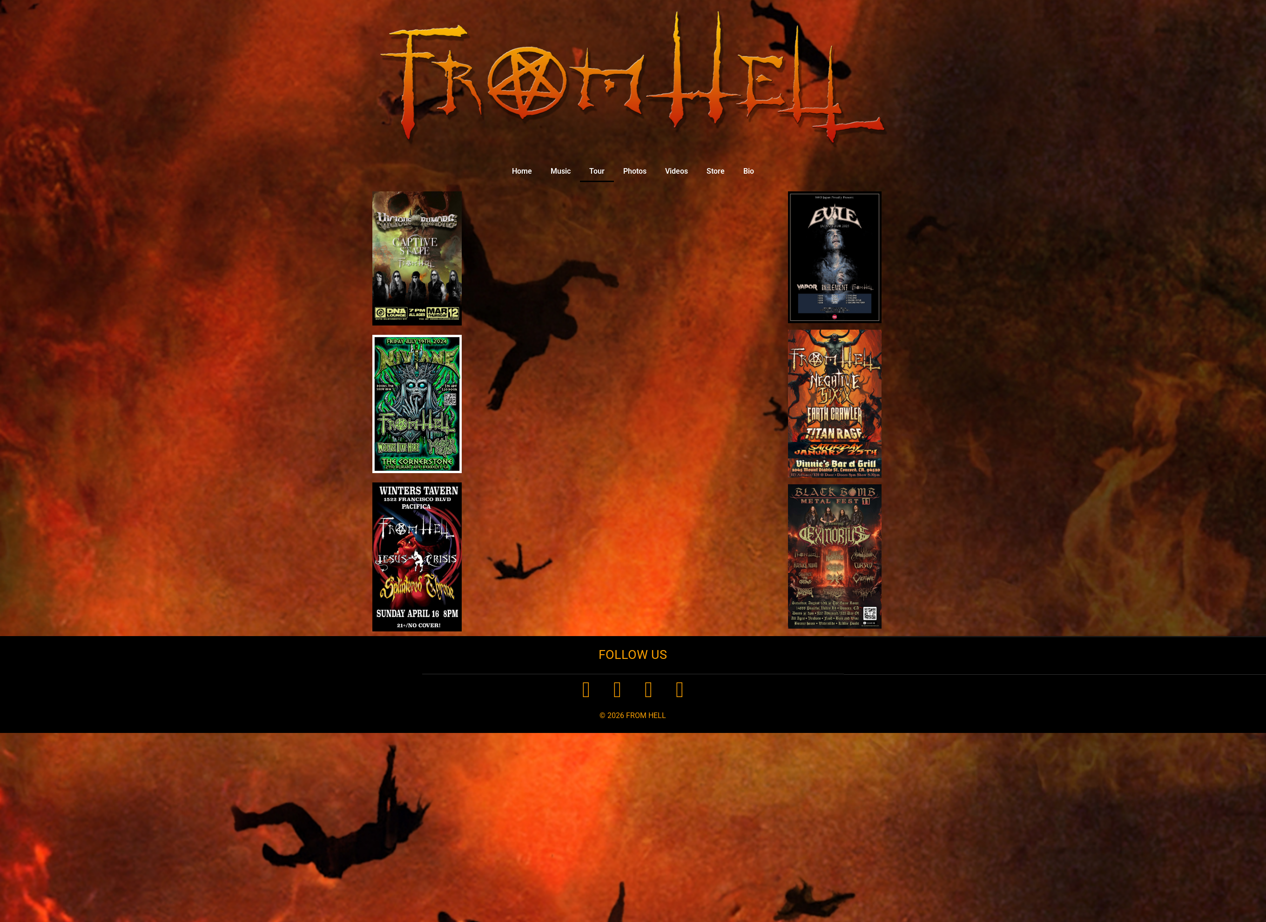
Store (716, 171)
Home (522, 171)
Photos (634, 171)
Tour (597, 171)
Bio (748, 171)
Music (561, 171)
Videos (676, 171)
